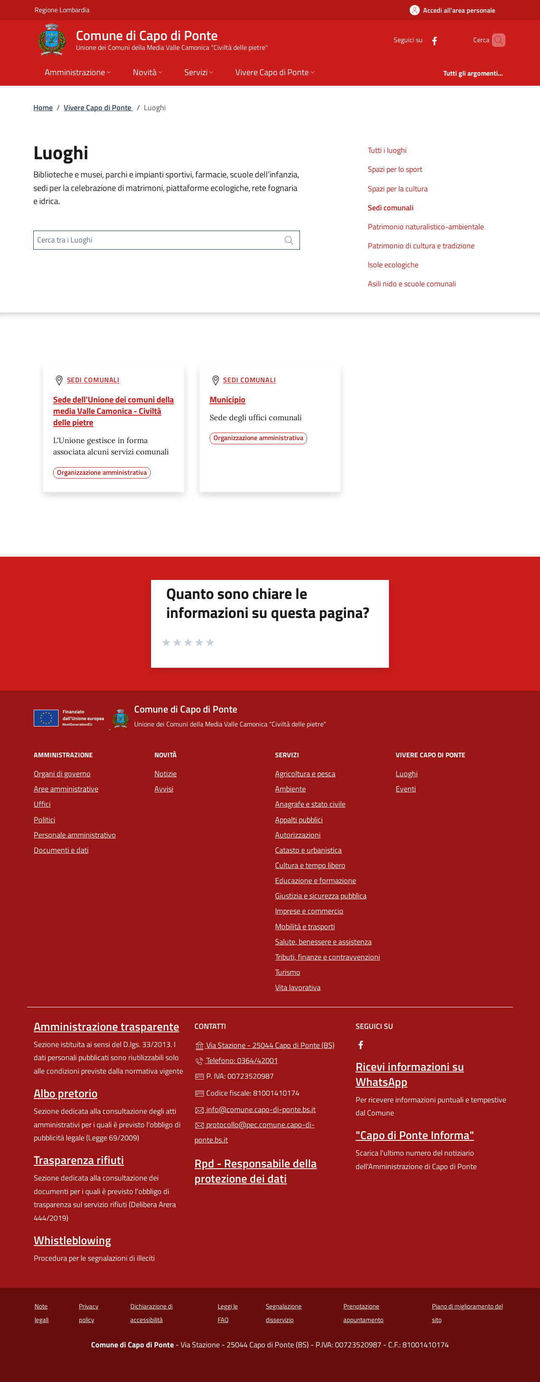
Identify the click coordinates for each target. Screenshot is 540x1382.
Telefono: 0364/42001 (236, 1060)
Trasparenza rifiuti (79, 1160)
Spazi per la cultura (398, 188)
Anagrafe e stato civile (310, 804)
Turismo (287, 972)
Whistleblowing (72, 1240)
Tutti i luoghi (387, 150)
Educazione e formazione (315, 880)
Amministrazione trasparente (106, 1026)
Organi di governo (62, 773)
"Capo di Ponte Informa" (415, 1135)
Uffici (42, 804)
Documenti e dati (61, 850)
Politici (44, 819)
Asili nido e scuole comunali (412, 283)
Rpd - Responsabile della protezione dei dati (255, 1170)
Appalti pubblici (299, 819)
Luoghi (407, 773)
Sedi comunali (390, 207)
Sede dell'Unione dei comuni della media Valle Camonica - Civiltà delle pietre (113, 411)
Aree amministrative (66, 788)
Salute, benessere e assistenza (323, 941)
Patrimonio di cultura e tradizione (421, 245)
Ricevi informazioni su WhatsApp (410, 1074)
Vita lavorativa (298, 987)
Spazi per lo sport (395, 169)
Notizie (165, 773)
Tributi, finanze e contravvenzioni (327, 957)
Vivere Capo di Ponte (98, 107)
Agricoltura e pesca (305, 773)
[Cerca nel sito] (495, 40)
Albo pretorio (65, 1093)
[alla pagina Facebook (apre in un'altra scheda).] (420, 39)
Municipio (228, 399)
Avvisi (163, 788)
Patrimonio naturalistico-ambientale (426, 226)
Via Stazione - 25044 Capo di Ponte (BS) (269, 1044)
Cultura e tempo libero (310, 865)
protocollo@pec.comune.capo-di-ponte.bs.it (254, 1132)
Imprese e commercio (309, 911)
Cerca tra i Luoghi (64, 239)
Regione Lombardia (62, 9)
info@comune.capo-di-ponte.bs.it (255, 1109)
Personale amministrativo (75, 835)
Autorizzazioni (298, 835)
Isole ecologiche (393, 264)
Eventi (406, 788)
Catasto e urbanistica (308, 850)
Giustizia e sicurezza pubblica (321, 895)
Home (43, 107)
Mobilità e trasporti (305, 926)
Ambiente (290, 788)
